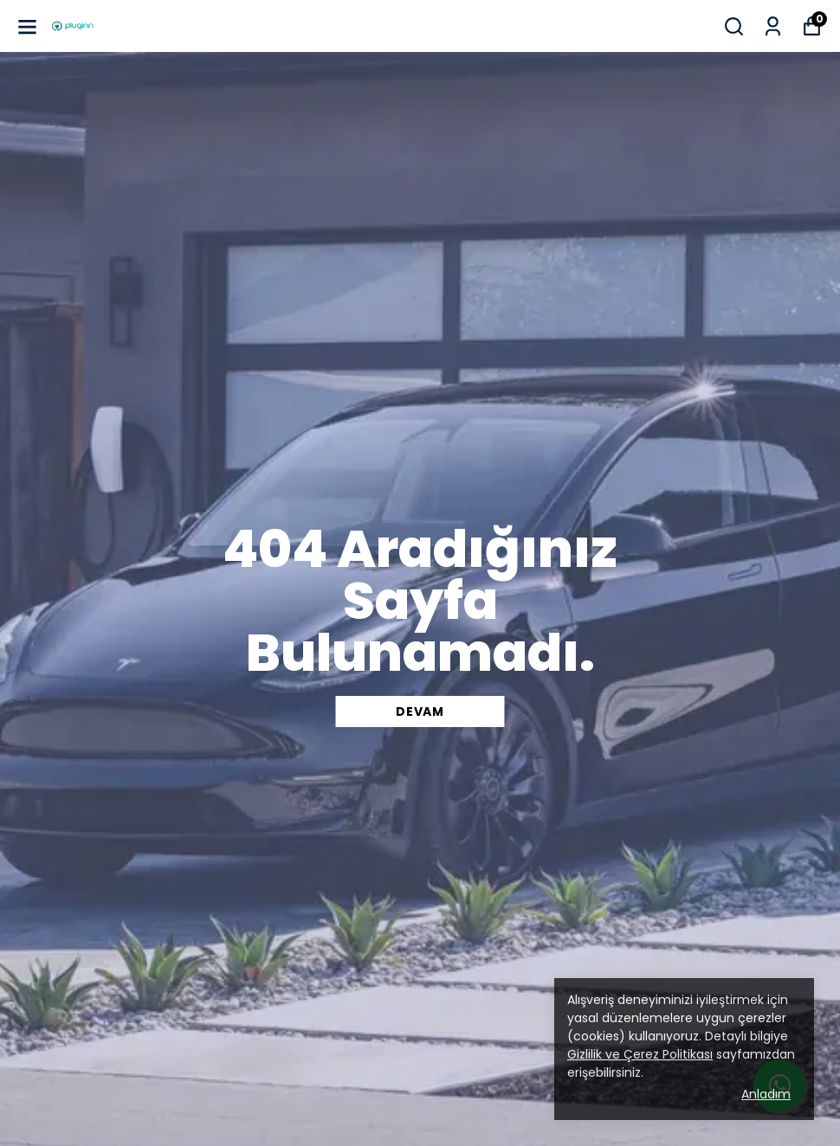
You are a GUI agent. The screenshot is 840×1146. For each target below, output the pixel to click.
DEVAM (420, 711)
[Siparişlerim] (773, 26)
